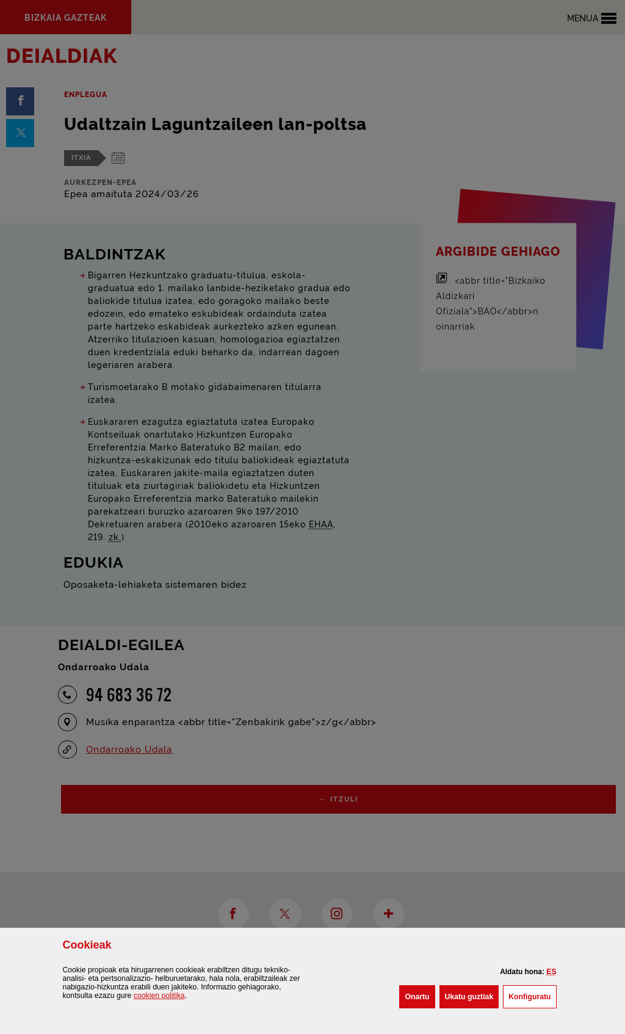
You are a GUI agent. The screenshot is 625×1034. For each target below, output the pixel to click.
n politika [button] (159, 995)
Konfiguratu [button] (532, 995)
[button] (551, 971)
